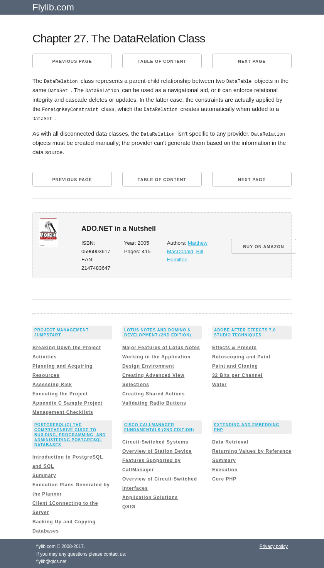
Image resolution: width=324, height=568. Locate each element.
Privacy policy (274, 545)
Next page (252, 61)
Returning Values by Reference (252, 450)
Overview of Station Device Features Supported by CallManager (157, 460)
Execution (225, 469)
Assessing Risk (52, 383)
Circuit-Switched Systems (155, 441)
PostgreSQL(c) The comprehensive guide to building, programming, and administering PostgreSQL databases (70, 434)
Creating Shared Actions (153, 392)
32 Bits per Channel (237, 374)
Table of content (162, 61)
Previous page (72, 61)
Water (219, 383)
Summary (44, 474)
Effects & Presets (234, 346)
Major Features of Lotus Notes (161, 346)
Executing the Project (60, 392)
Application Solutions (150, 496)
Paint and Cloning (235, 365)
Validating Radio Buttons (154, 402)
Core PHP (224, 478)
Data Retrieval (230, 441)
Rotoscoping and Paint (241, 355)
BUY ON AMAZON (263, 245)
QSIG (128, 506)
